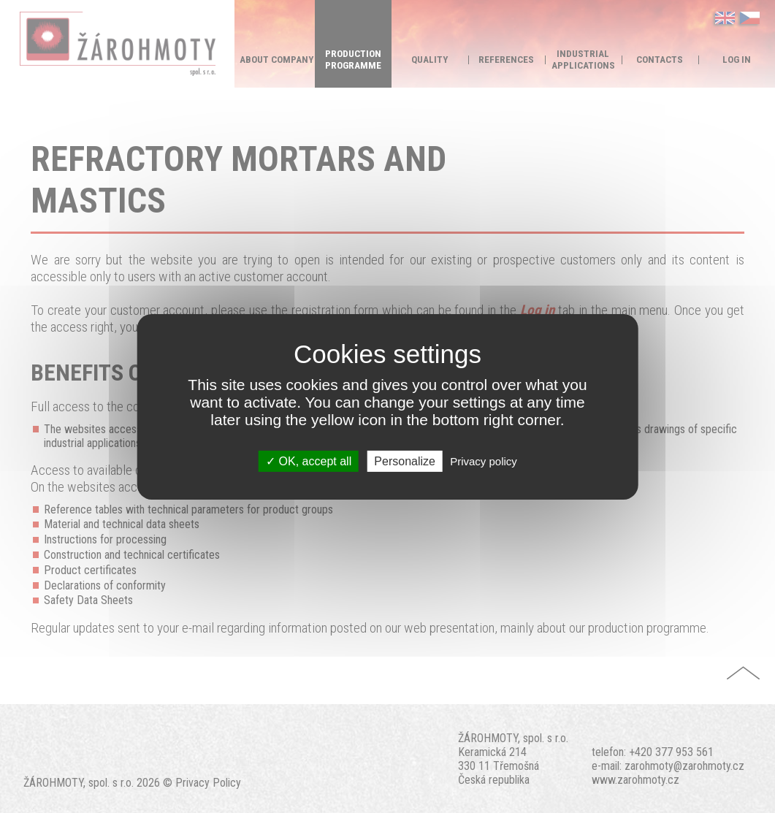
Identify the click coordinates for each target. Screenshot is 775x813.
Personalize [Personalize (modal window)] (404, 460)
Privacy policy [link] (483, 460)
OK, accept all (308, 460)
